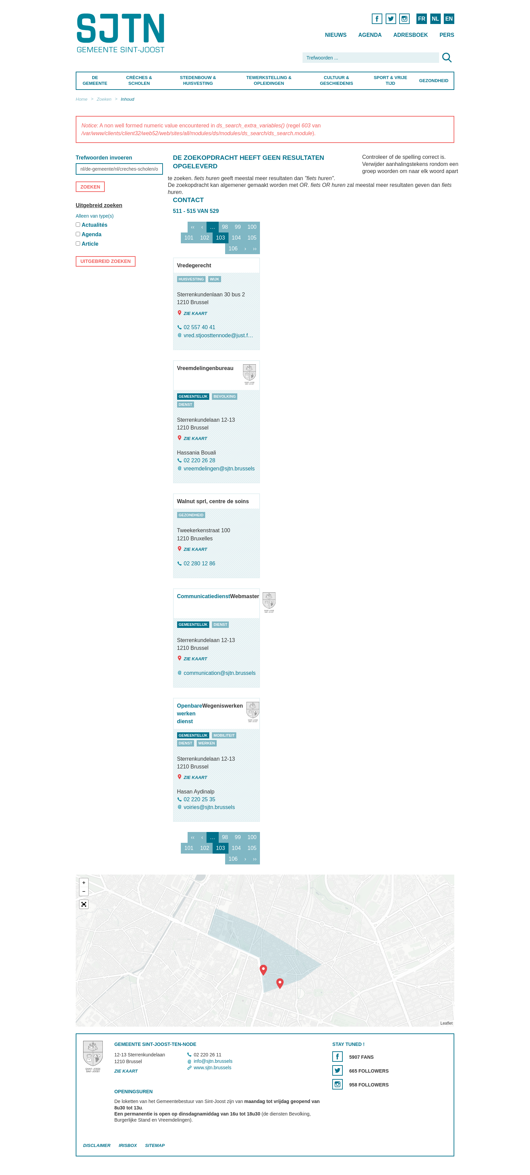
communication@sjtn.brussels (220, 673)
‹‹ (193, 227)
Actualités (94, 225)
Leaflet (446, 1023)
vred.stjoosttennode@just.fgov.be (220, 335)
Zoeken (104, 99)
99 (238, 227)
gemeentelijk (193, 396)
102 (204, 238)
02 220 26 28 (199, 461)
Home (82, 99)
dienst (185, 404)
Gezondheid (434, 80)
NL (435, 19)
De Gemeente (94, 80)
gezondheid (191, 515)
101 (188, 238)
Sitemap (155, 1145)
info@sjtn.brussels (213, 1061)
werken (206, 743)
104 (236, 238)
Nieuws (335, 35)
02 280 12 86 (199, 563)
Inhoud (127, 99)
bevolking (225, 396)
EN (449, 19)
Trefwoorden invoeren (104, 158)
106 (233, 248)
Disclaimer (97, 1145)
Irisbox (128, 1145)
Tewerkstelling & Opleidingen (268, 80)
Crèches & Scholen (139, 80)
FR (421, 19)
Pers (446, 35)
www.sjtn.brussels (212, 1067)
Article (89, 244)
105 (252, 238)
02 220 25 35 (199, 799)
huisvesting (191, 279)
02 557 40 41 (199, 328)
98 (225, 227)
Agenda (370, 35)
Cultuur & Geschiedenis (336, 80)
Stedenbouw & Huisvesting (198, 80)
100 (252, 227)
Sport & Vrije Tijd (390, 80)
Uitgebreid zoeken (99, 205)
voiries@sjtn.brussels (209, 807)
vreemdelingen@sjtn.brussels (219, 468)
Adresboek (410, 35)
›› (255, 248)
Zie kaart (192, 313)
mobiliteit (224, 735)
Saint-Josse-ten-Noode (122, 33)
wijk (214, 279)
